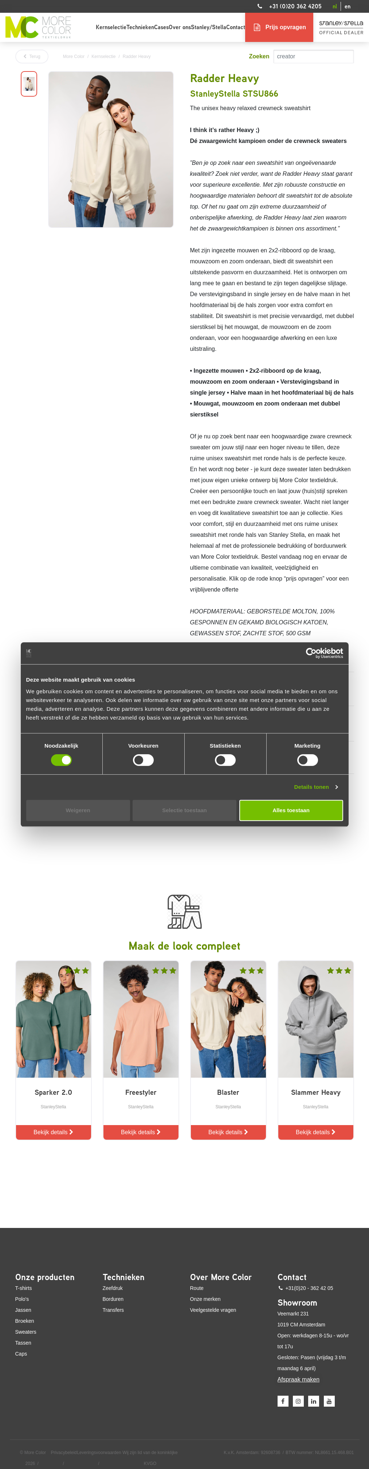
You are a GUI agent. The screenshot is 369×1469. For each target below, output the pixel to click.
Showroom (297, 1302)
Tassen (23, 1343)
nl (335, 6)
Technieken (140, 27)
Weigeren (78, 810)
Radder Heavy (137, 56)
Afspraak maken (299, 1379)
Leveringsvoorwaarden (99, 1452)
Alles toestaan (291, 810)
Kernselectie (111, 27)
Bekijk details (53, 1132)
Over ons (180, 27)
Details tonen (311, 787)
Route (197, 1288)
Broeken (24, 1321)
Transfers (113, 1310)
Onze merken (205, 1299)
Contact (235, 27)
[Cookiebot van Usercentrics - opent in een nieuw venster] (311, 653)
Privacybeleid (63, 1452)
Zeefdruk (113, 1288)
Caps (21, 1354)
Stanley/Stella (208, 27)
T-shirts (23, 1288)
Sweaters (25, 1332)
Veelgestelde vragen (213, 1310)
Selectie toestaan (184, 810)
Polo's (22, 1299)
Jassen (23, 1310)
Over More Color (221, 1277)
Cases (161, 27)
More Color (74, 56)
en (347, 6)
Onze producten (45, 1277)
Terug (31, 56)
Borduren (113, 1299)
